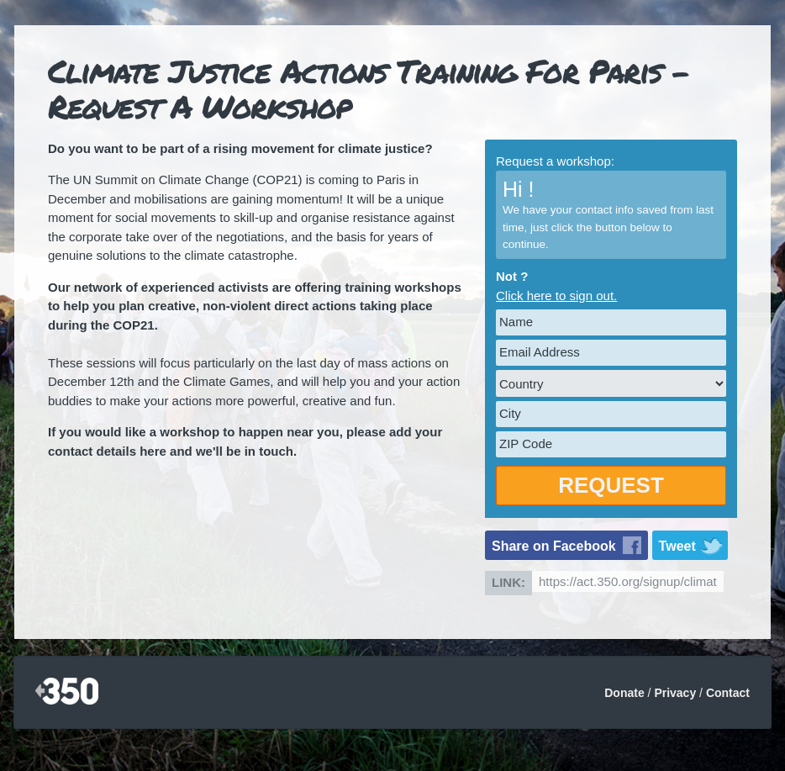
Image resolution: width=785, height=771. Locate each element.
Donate (624, 693)
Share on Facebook (554, 546)
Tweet (677, 546)
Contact (728, 693)
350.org (66, 692)
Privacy (675, 693)
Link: (508, 582)
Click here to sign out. (556, 295)
